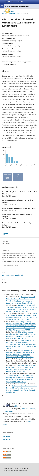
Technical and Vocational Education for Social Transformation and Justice (21, 387)
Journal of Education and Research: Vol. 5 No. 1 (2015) (19, 337)
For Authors (7, 439)
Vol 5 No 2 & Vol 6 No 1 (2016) (11, 13)
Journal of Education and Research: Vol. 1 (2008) (19, 302)
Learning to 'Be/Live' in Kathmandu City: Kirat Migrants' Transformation (20, 342)
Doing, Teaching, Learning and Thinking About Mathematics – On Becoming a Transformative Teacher (21, 324)
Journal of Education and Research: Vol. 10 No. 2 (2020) (19, 370)
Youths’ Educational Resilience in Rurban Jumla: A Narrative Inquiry (20, 353)
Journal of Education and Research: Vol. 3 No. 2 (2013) (21, 319)
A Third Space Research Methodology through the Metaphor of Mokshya (21, 315)
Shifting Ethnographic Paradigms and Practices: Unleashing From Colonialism (21, 334)
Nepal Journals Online (13, 1)
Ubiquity (17, 406)
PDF (6, 234)
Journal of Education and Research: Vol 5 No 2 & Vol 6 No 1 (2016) (20, 356)
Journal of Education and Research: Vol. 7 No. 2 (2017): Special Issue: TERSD (21, 310)
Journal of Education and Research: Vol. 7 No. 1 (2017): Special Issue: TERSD (20, 329)
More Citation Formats (11, 265)
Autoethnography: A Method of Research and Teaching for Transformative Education (20, 299)
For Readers (7, 436)
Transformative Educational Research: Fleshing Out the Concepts (19, 377)
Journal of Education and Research (17, 6)
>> (6, 396)
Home (4, 11)
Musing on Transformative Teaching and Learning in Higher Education (21, 306)
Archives (11, 11)
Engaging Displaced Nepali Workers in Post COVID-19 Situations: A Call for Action (21, 367)
